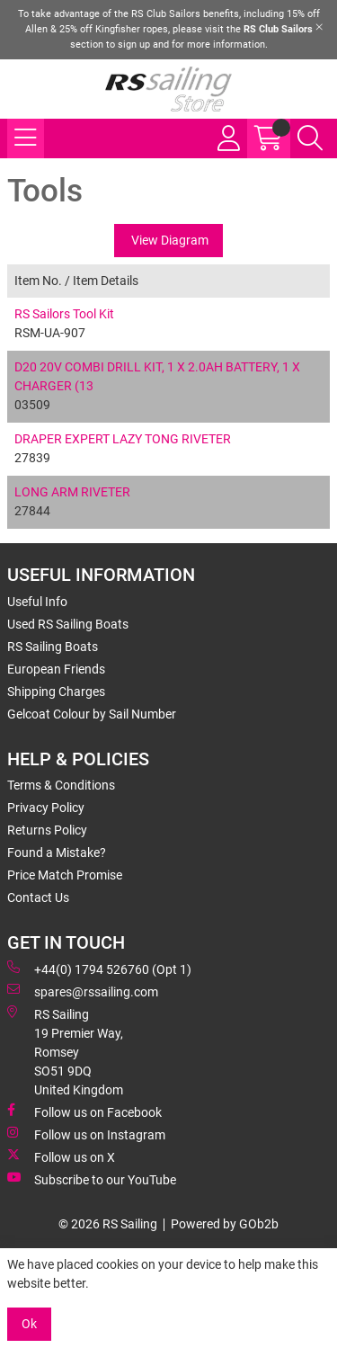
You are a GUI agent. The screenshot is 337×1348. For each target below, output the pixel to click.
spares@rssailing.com (82, 991)
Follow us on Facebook (84, 1111)
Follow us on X (61, 1156)
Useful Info (37, 601)
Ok (29, 1324)
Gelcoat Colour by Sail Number (91, 714)
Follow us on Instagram (86, 1134)
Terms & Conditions (61, 785)
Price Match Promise (64, 875)
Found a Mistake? (56, 852)
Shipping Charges (56, 691)
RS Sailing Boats (52, 646)
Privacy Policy (45, 807)
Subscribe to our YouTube (91, 1179)
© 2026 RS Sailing (107, 1224)
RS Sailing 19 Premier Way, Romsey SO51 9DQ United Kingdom (65, 1051)
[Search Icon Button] (310, 138)
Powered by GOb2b (225, 1224)
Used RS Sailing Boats (68, 624)
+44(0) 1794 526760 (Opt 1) (99, 968)
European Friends (56, 669)
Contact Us (38, 897)
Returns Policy (47, 830)
